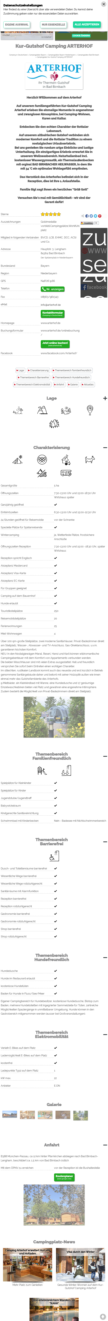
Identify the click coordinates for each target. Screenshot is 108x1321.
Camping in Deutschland (18, 55)
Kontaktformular (52, 314)
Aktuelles (89, 384)
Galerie (74, 384)
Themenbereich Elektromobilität (33, 384)
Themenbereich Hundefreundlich (72, 377)
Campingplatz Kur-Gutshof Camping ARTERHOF (55, 57)
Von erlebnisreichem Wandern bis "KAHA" (54, 1302)
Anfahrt (60, 384)
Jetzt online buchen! (55, 344)
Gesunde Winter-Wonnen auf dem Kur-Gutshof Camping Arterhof (80, 1286)
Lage (21, 370)
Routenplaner (64, 1177)
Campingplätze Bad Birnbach (88, 55)
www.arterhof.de (50, 323)
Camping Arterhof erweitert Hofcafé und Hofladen (27, 1252)
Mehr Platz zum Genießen (28, 1284)
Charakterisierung (39, 370)
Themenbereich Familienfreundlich (73, 370)
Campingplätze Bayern (37, 55)
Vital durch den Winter (81, 1251)
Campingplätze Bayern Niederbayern (62, 55)
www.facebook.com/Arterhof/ (59, 353)
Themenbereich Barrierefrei (34, 377)
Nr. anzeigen (55, 289)
